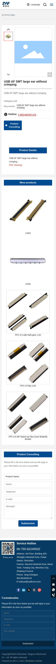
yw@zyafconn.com (32, 581)
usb (15, 101)
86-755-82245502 (28, 549)
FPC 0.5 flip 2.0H (28, 386)
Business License (34, 661)
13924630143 (27, 115)
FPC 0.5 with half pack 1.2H (28, 335)
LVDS (28, 233)
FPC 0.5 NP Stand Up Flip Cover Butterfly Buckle (28, 438)
